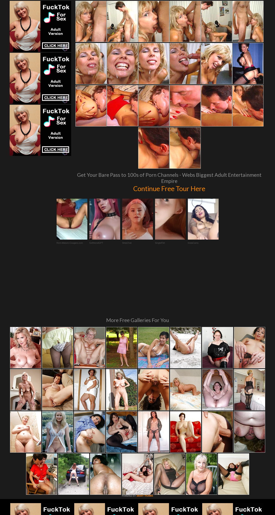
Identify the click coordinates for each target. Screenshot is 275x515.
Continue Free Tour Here (169, 188)
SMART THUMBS (144, 440)
